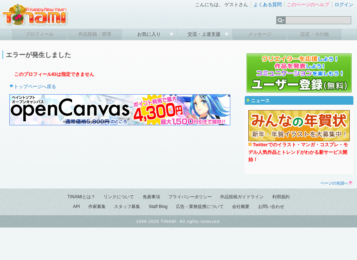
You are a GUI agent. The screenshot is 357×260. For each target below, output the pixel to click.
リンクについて (119, 196)
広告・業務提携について (200, 206)
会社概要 (240, 206)
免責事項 (151, 196)
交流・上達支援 (205, 34)
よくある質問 (267, 4)
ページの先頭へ (336, 183)
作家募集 (97, 206)
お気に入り (149, 34)
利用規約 (281, 196)
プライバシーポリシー (190, 196)
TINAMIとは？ (81, 196)
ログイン (344, 4)
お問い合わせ (271, 206)
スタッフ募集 (127, 206)
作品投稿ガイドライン (242, 196)
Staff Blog (158, 206)
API (76, 206)
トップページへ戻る (35, 86)
